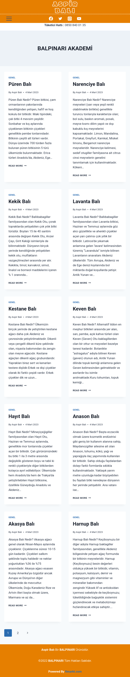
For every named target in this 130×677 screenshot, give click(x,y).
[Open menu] (9, 18)
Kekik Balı (20, 201)
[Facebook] (51, 19)
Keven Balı (84, 309)
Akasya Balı (22, 524)
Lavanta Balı (86, 201)
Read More (18, 165)
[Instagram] (70, 19)
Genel (12, 77)
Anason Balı (86, 416)
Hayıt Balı (19, 416)
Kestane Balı (22, 309)
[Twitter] (60, 19)
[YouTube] (79, 19)
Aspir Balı (17, 92)
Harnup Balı (86, 524)
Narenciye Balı (89, 84)
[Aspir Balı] (65, 7)
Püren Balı (20, 84)
